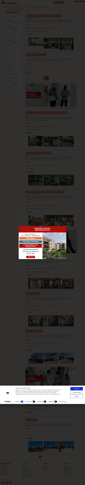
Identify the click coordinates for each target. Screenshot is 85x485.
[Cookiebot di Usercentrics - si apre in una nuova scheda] (7, 483)
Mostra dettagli (62, 482)
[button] (64, 227)
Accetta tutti (72, 469)
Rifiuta (72, 477)
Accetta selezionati (72, 473)
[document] (42, 242)
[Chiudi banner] (83, 468)
